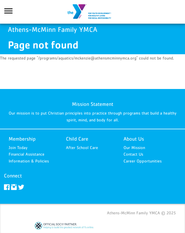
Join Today (18, 147)
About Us (134, 139)
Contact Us (133, 154)
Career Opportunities (143, 160)
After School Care (82, 147)
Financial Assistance (26, 154)
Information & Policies (29, 160)
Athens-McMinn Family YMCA (92, 12)
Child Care (77, 139)
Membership (22, 139)
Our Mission (134, 147)
